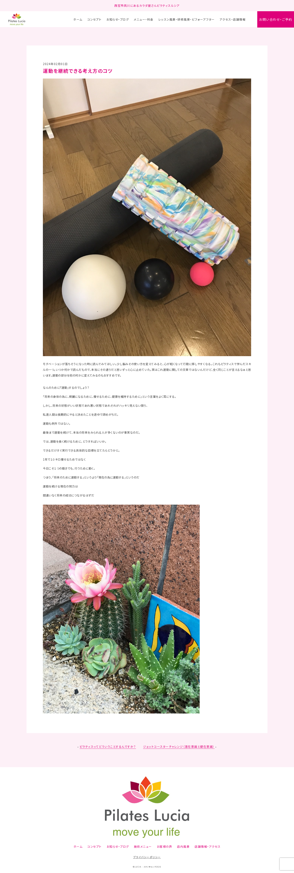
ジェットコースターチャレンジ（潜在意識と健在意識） (179, 746)
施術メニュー (143, 846)
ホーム (77, 19)
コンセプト (94, 19)
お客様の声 (164, 846)
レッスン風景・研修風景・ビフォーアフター (186, 19)
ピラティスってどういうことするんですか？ (108, 746)
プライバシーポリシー (147, 857)
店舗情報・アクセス (208, 846)
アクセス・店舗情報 (233, 19)
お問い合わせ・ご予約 (275, 19)
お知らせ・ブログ (117, 19)
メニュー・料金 (144, 19)
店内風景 (183, 846)
